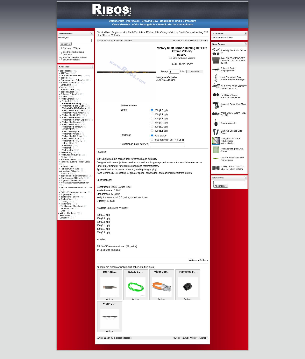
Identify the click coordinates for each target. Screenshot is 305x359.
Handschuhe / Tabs (69, 169)
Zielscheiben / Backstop (72, 75)
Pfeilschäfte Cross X (71, 124)
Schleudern (66, 85)
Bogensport (65, 71)
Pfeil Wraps (67, 145)
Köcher (64, 96)
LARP (63, 211)
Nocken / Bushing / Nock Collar (75, 162)
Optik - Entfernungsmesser (73, 192)
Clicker (64, 157)
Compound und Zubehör (72, 80)
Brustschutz (66, 173)
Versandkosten (121, 24)
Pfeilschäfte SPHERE (71, 141)
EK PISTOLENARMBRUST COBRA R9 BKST (233, 87)
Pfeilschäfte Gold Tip (71, 115)
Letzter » (203, 40)
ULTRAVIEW (67, 129)
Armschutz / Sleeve (70, 171)
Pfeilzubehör (67, 150)
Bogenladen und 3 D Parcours (178, 20)
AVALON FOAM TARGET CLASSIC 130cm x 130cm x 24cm (233, 60)
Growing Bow (150, 20)
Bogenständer (67, 92)
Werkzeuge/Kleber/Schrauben (75, 183)
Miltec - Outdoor (67, 213)
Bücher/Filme (67, 199)
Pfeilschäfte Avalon (70, 134)
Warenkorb (164, 24)
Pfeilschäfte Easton (70, 117)
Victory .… (110, 303)
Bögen (63, 78)
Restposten (65, 215)
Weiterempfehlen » (199, 260)
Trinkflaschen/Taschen (71, 206)
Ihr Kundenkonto (183, 24)
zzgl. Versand (189, 58)
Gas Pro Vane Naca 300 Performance (232, 158)
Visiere (63, 87)
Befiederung (66, 152)
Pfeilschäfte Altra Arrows (73, 113)
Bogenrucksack (228, 123)
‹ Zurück (185, 40)
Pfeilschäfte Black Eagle (73, 106)
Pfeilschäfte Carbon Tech (73, 110)
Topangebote (147, 24)
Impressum (132, 20)
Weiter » (194, 40)
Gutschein (65, 218)
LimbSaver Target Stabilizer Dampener (230, 96)
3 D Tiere (65, 73)
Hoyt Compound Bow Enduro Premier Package (233, 78)
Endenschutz (67, 166)
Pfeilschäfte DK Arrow (72, 136)
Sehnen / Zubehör (69, 94)
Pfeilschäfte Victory (156, 32)
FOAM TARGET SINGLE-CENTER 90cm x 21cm (233, 167)
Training (64, 201)
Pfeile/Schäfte (67, 99)
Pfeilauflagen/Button (70, 155)
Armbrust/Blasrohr (69, 82)
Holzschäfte (67, 143)
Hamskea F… (187, 271)
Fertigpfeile (67, 101)
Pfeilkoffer (66, 148)
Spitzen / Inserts (68, 159)
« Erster (176, 40)
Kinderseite (66, 204)
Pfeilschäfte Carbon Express (75, 120)
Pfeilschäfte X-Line (70, 138)
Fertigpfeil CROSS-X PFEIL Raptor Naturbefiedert (230, 140)
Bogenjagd (65, 194)
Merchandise (66, 208)
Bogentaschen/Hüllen (71, 180)
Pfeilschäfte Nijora (70, 131)
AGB (135, 24)
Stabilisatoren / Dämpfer (72, 178)
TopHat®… (110, 271)
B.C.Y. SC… (135, 271)
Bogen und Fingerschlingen (73, 176)
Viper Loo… (161, 271)
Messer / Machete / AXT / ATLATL (76, 187)
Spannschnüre (67, 89)
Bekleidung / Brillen (69, 197)
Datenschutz (116, 20)
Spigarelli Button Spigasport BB (228, 69)
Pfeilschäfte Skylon (70, 122)
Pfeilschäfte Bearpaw (71, 127)
